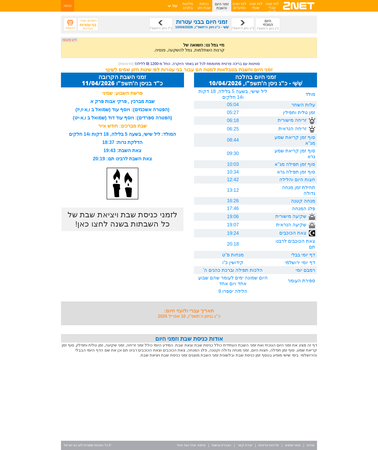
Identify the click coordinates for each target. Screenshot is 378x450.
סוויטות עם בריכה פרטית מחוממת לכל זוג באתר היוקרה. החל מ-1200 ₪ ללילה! (189, 64)
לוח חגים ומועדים (239, 6)
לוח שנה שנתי (255, 6)
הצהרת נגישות (221, 445)
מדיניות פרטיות (268, 445)
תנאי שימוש (293, 445)
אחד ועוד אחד (186, 445)
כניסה (68, 6)
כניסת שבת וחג (204, 6)
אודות (310, 445)
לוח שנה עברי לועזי (272, 8)
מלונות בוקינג (187, 6)
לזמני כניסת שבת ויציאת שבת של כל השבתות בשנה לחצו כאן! (122, 219)
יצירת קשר (245, 445)
